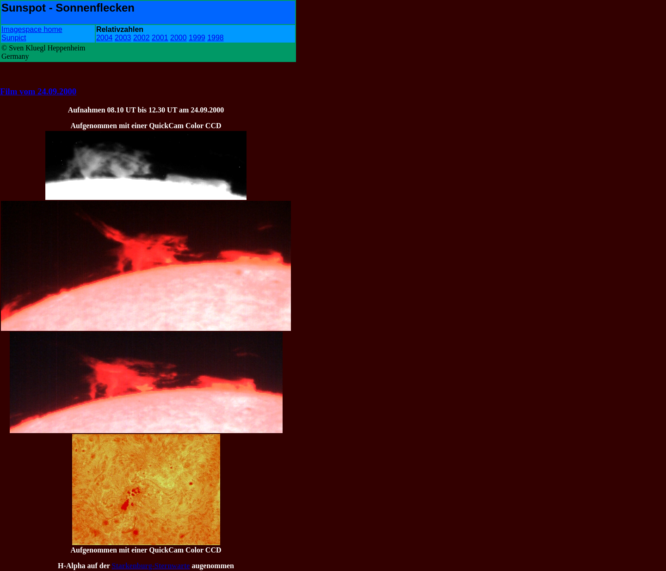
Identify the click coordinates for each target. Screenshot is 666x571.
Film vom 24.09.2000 (38, 91)
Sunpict (13, 38)
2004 (104, 38)
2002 (141, 38)
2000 (178, 38)
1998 (215, 38)
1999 (197, 38)
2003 (123, 38)
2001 (160, 38)
